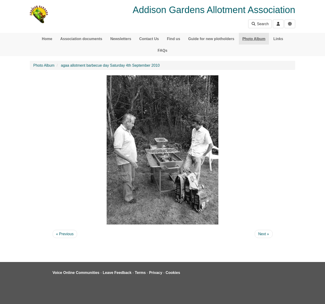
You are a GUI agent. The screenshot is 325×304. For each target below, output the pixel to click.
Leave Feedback (117, 273)
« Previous (65, 234)
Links (278, 39)
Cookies (173, 273)
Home (47, 39)
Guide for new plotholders (211, 39)
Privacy (155, 273)
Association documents (81, 39)
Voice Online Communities (76, 273)
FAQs (162, 50)
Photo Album (253, 39)
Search (260, 24)
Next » (263, 234)
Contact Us (149, 39)
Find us (173, 39)
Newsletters (120, 39)
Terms (140, 273)
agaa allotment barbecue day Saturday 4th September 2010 (110, 65)
